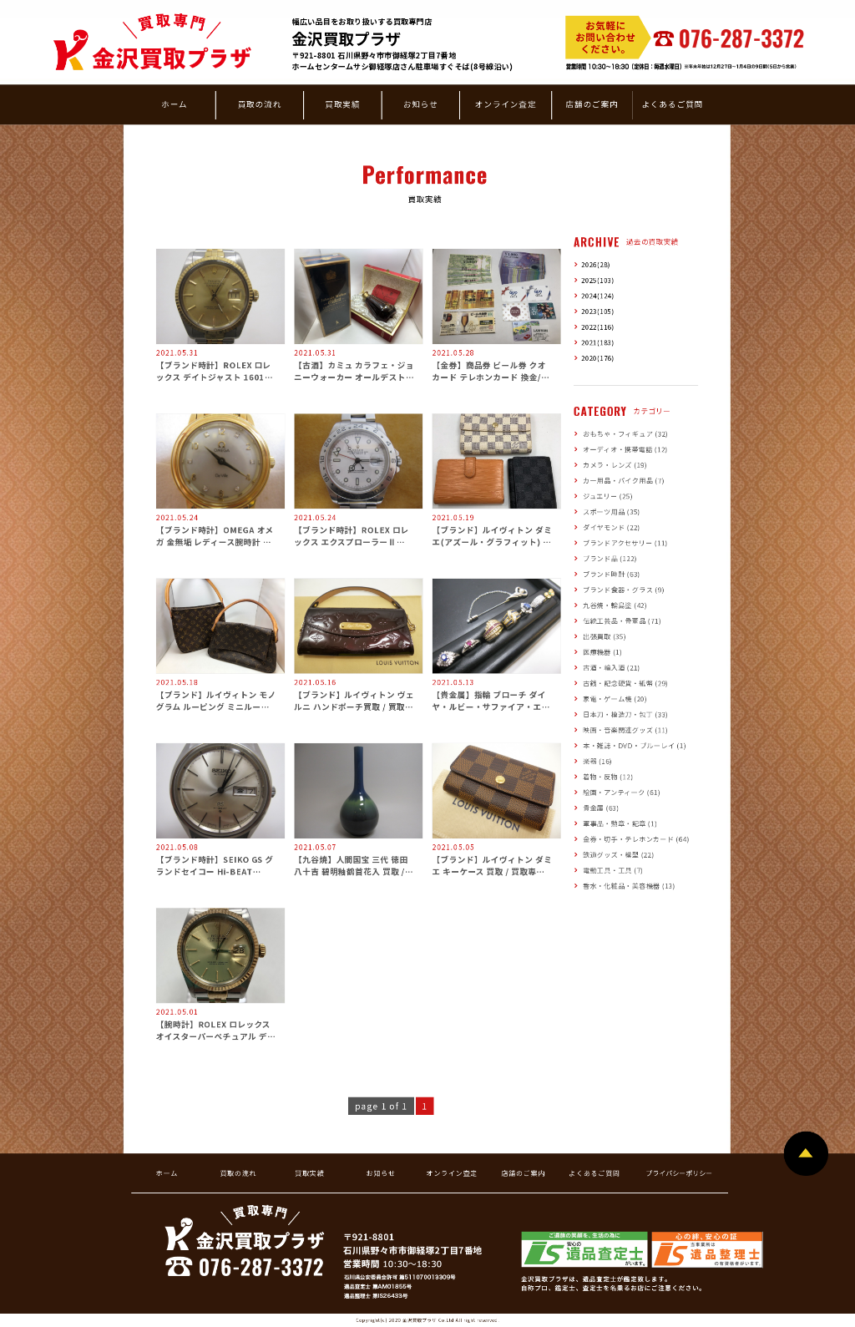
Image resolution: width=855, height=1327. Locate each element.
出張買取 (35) (604, 636)
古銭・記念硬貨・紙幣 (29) (625, 682)
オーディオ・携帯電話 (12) (625, 448)
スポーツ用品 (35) (611, 511)
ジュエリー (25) (607, 495)
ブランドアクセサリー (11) (625, 542)
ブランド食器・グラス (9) (623, 589)
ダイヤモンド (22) (611, 527)
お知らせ (420, 103)
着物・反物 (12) (608, 776)
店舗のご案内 (591, 103)
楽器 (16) (597, 761)
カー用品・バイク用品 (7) (623, 480)
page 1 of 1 (381, 1106)
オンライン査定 (506, 103)
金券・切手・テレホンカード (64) (636, 838)
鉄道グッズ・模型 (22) (618, 854)
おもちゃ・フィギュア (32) (625, 433)
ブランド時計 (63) (611, 574)
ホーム (174, 103)
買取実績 (342, 103)
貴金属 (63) (601, 808)
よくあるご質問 (672, 103)
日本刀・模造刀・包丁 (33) (625, 714)
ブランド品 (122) (610, 558)
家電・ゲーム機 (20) (615, 698)
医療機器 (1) (602, 651)
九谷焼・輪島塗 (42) (615, 605)
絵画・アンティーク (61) (621, 792)
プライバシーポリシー (678, 1173)
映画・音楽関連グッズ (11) (625, 729)
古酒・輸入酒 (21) (611, 667)
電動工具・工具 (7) (613, 869)
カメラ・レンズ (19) (615, 464)
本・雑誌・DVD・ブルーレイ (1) (634, 745)
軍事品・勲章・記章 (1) (620, 823)
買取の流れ (260, 103)
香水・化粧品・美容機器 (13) (629, 885)
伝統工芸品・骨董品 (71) (622, 621)
